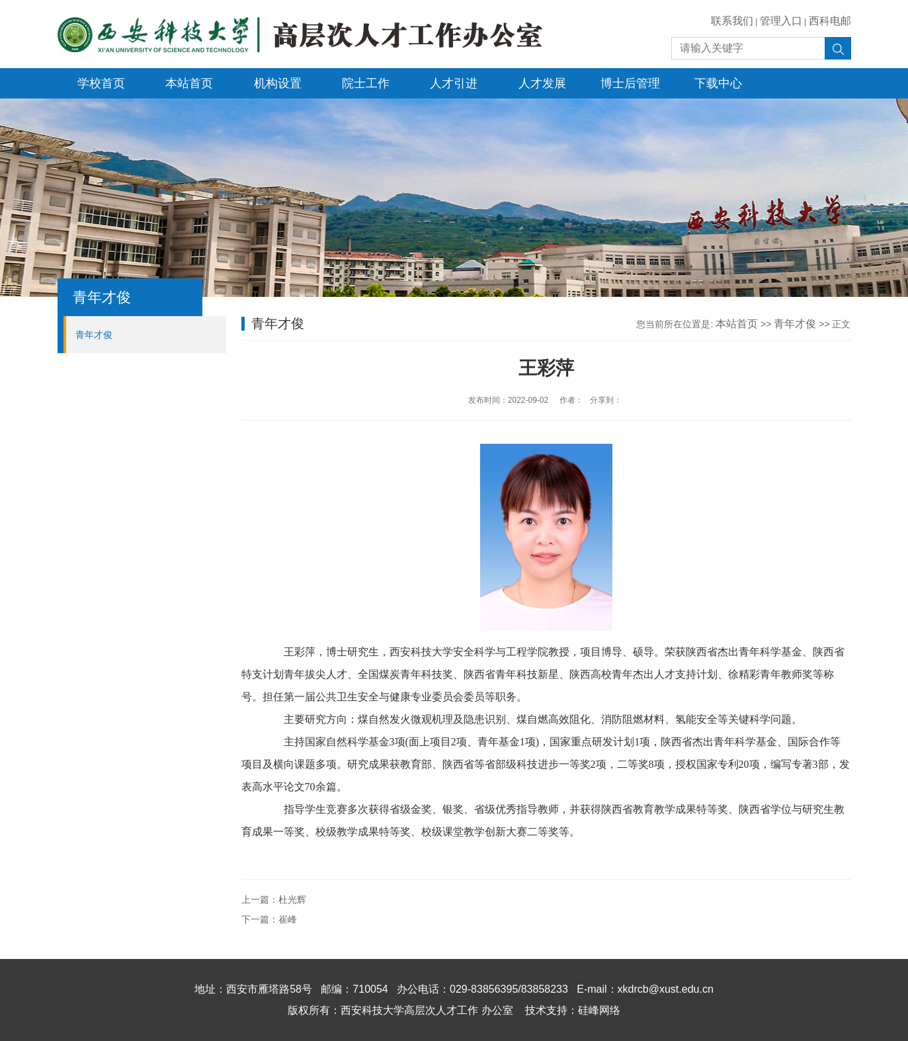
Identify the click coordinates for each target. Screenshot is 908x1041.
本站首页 (189, 83)
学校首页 (101, 83)
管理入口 (781, 20)
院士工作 (366, 83)
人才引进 (453, 83)
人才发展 (542, 83)
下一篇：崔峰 (269, 919)
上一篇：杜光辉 (273, 899)
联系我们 (732, 20)
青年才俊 (93, 334)
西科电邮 (830, 20)
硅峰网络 (599, 1010)
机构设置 (278, 83)
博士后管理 (630, 83)
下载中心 (718, 83)
